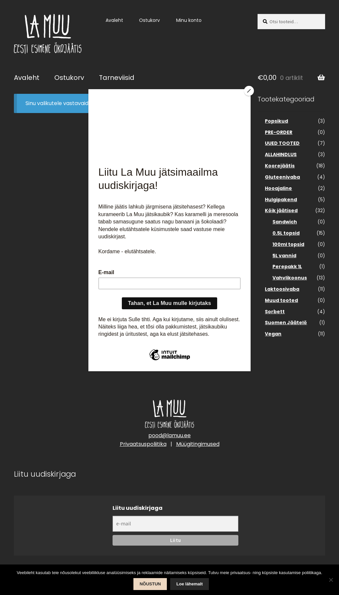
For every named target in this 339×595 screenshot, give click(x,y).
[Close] (249, 91)
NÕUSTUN (150, 583)
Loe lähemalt (189, 583)
